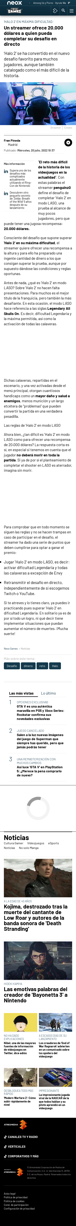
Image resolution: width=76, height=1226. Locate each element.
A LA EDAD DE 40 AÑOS (18, 901)
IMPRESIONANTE (49, 1090)
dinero (28, 666)
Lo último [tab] (48, 693)
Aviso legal (9, 1193)
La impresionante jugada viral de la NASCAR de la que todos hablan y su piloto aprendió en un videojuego (54, 1101)
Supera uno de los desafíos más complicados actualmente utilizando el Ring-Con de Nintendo (18, 178)
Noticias (16, 837)
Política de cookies (14, 1201)
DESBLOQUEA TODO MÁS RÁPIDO (18, 1092)
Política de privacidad (15, 1197)
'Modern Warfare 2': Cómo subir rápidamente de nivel (20, 1101)
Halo (55, 666)
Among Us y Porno (43, 2)
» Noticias (24, 648)
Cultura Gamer (13, 843)
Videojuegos (35, 843)
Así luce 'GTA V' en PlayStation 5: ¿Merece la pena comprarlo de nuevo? (40, 771)
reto (42, 666)
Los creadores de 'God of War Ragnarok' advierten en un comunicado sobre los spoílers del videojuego (54, 1049)
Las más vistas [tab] (21, 693)
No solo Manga (28, 848)
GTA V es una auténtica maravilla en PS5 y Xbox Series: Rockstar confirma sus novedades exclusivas (40, 712)
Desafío (12, 666)
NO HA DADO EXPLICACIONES (14, 1037)
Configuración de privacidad (19, 1208)
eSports (53, 843)
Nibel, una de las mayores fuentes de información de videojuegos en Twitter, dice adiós (20, 1048)
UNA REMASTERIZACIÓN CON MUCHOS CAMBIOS (36, 761)
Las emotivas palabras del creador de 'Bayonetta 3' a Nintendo (35, 994)
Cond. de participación (16, 1205)
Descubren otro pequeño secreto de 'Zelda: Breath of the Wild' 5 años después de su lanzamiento (18, 200)
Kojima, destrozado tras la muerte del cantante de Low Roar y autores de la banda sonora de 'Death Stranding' (35, 918)
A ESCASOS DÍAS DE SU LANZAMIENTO (53, 1037)
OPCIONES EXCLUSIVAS (32, 702)
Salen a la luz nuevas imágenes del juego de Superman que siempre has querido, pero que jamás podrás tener (40, 741)
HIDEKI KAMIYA (13, 983)
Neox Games (11, 648)
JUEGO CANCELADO (30, 730)
